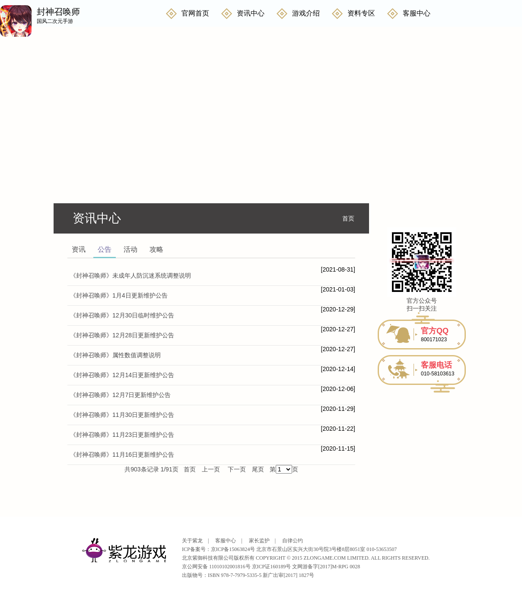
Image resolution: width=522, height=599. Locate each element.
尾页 (258, 469)
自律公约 (292, 541)
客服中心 (416, 13)
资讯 (79, 249)
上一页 (211, 469)
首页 (348, 218)
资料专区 (361, 13)
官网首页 (195, 13)
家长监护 (259, 541)
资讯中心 (250, 13)
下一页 (237, 469)
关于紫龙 (192, 541)
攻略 (156, 249)
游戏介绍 (306, 13)
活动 (130, 249)
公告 (104, 249)
